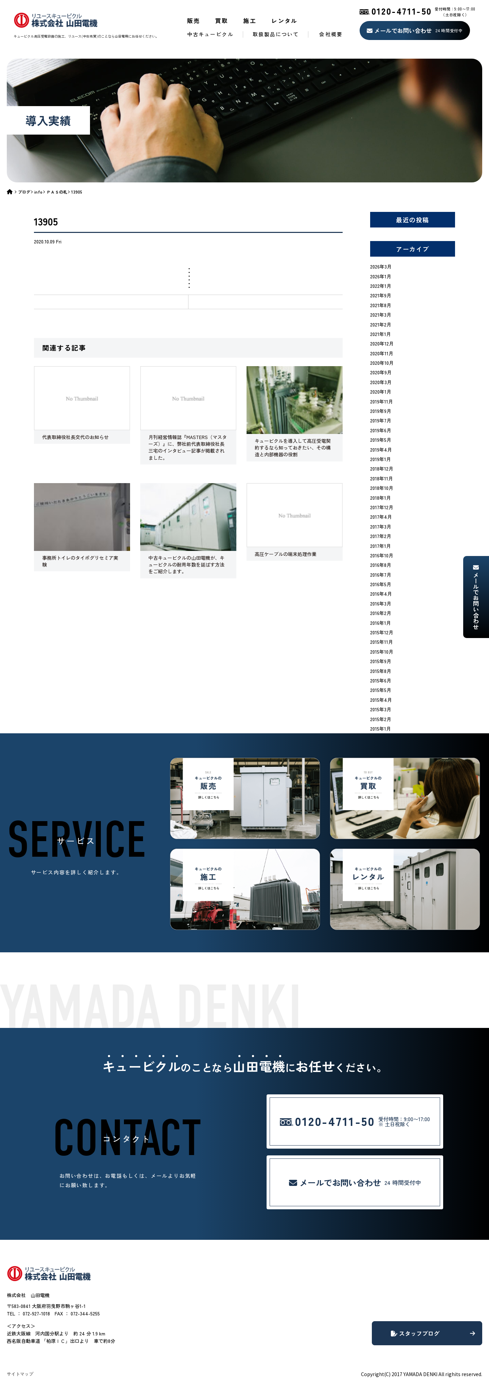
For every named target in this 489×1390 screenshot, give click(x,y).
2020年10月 (382, 362)
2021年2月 (380, 324)
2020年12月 (382, 343)
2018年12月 (381, 468)
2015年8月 (380, 671)
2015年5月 (380, 690)
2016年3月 (380, 603)
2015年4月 (381, 699)
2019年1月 (380, 459)
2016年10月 (381, 555)
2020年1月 (380, 391)
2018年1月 (380, 497)
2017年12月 (381, 507)
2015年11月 (381, 641)
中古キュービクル (210, 34)
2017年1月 (380, 545)
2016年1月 (380, 622)
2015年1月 (380, 728)
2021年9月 (380, 295)
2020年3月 (381, 382)
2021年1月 (380, 334)
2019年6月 (380, 430)
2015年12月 (381, 632)
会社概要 (330, 34)
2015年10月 (381, 651)
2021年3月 (380, 314)
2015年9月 (380, 661)
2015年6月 (380, 680)
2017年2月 (380, 536)
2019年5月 (380, 439)
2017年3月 (380, 526)
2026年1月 (380, 276)
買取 (222, 20)
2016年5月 (380, 584)
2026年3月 (381, 266)
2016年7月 (380, 574)
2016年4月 (381, 593)
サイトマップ (20, 1374)
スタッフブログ (433, 1333)
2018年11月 (381, 478)
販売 (193, 20)
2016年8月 (380, 564)
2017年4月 (381, 516)
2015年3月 (380, 709)
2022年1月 (380, 285)
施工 (249, 20)
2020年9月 (381, 372)
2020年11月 (381, 353)
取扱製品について (276, 34)
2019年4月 (381, 449)
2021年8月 (380, 305)
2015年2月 (380, 719)
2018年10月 (381, 487)
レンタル (284, 20)
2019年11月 (381, 401)
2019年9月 (380, 411)
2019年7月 (380, 420)
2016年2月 (380, 613)
